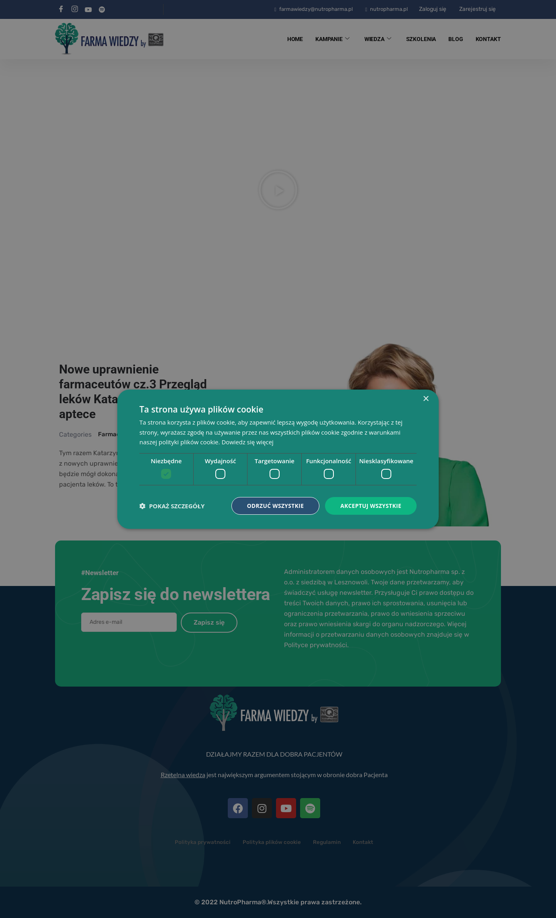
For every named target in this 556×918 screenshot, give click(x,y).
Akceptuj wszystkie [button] (370, 505)
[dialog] (278, 459)
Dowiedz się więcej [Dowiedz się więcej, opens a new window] (247, 442)
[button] (171, 506)
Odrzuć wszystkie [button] (274, 505)
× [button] (426, 399)
